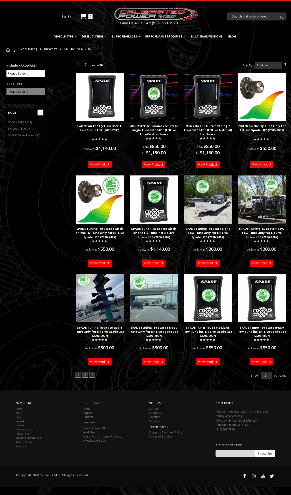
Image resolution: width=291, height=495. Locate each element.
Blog (232, 36)
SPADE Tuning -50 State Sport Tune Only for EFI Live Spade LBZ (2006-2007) (77, 331)
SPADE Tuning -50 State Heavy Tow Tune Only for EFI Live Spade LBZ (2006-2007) (239, 233)
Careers (154, 429)
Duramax (51, 49)
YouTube (89, 440)
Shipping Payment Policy (29, 446)
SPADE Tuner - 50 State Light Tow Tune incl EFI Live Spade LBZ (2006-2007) (185, 331)
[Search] (281, 17)
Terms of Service (24, 450)
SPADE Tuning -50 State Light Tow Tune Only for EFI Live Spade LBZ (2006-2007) (185, 233)
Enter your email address (229, 452)
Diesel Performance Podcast (102, 444)
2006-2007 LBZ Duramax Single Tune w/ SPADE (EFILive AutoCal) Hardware (185, 130)
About (19, 421)
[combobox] (256, 16)
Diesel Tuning (28, 49)
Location (155, 425)
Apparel (20, 429)
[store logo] (156, 16)
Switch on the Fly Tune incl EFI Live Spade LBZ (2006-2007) (77, 128)
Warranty (21, 454)
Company (155, 421)
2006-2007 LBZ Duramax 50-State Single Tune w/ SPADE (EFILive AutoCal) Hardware (131, 130)
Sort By (225, 65)
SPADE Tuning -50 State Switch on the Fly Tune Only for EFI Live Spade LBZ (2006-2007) (77, 233)
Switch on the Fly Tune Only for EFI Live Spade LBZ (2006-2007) (239, 128)
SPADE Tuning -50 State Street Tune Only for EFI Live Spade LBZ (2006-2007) (131, 331)
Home (19, 417)
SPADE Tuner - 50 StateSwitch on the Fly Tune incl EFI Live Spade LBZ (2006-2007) (131, 233)
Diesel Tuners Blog (95, 436)
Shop (18, 425)
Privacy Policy (23, 441)
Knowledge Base (94, 449)
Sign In (66, 16)
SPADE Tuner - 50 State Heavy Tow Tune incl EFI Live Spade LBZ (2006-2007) (239, 331)
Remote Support (24, 437)
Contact (20, 433)
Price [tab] (12, 112)
